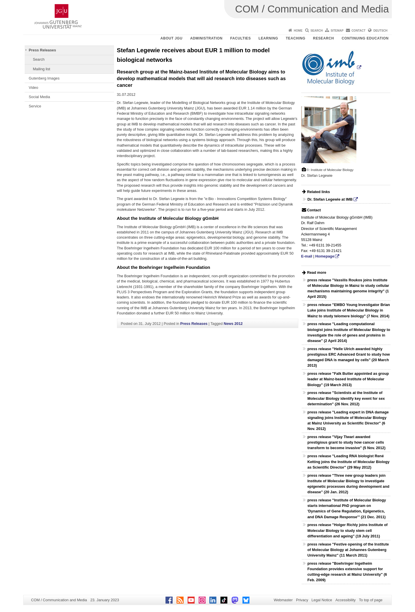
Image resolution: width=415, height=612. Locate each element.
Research (323, 38)
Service (35, 106)
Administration (206, 38)
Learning (268, 38)
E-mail (306, 256)
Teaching (295, 38)
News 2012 (233, 323)
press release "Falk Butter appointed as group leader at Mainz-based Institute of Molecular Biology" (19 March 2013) (348, 379)
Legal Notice (321, 600)
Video (33, 87)
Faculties (240, 38)
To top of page (370, 600)
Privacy (302, 600)
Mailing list (41, 69)
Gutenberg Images (44, 78)
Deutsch (380, 30)
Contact (358, 30)
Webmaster (283, 600)
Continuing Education (365, 38)
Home (298, 30)
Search (317, 30)
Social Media (39, 97)
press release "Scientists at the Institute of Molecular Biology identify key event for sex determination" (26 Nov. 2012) (346, 398)
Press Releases (42, 50)
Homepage (324, 256)
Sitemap (337, 30)
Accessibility (345, 600)
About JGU (171, 38)
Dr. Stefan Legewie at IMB (330, 199)
